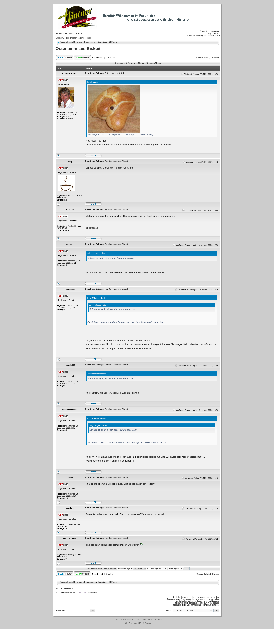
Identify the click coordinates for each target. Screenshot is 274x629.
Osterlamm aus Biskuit (78, 48)
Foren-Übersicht (67, 42)
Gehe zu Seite (202, 58)
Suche (216, 34)
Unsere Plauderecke (86, 42)
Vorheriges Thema (136, 63)
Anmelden (61, 34)
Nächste (215, 58)
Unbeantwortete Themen (66, 38)
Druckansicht (121, 63)
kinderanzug (92, 228)
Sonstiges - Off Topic (107, 42)
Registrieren (75, 34)
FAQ (209, 34)
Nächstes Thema (153, 63)
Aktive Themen (85, 38)
